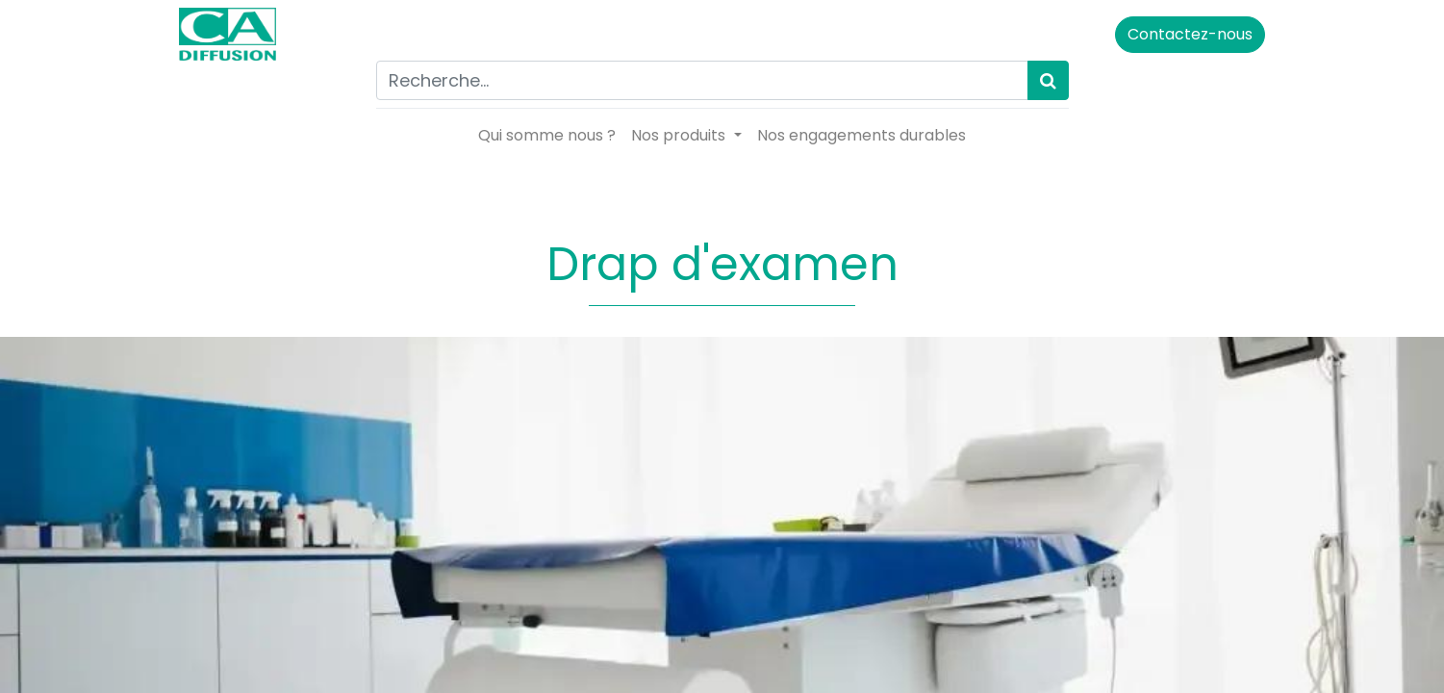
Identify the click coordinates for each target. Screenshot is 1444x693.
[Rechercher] (1048, 80)
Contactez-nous (1181, 34)
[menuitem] (546, 135)
